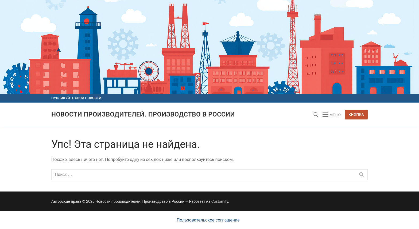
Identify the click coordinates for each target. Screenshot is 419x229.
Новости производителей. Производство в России (143, 114)
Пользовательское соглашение (208, 220)
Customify (219, 201)
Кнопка (356, 114)
